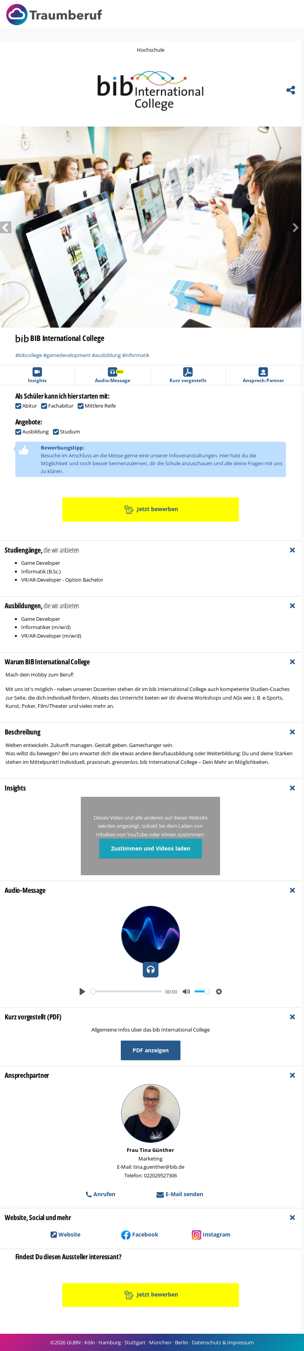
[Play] (82, 991)
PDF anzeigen (151, 1050)
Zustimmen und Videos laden (150, 848)
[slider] (126, 991)
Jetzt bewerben (151, 509)
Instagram (211, 1234)
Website (65, 1234)
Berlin (181, 1342)
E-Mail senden (180, 1194)
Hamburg (109, 1342)
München (160, 1342)
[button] (278, 227)
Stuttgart (135, 1342)
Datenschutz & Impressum (223, 1342)
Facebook (139, 1234)
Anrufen (100, 1194)
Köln (89, 1342)
